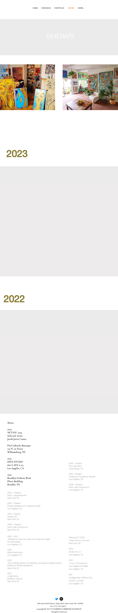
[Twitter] (56, 599)
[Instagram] (61, 599)
